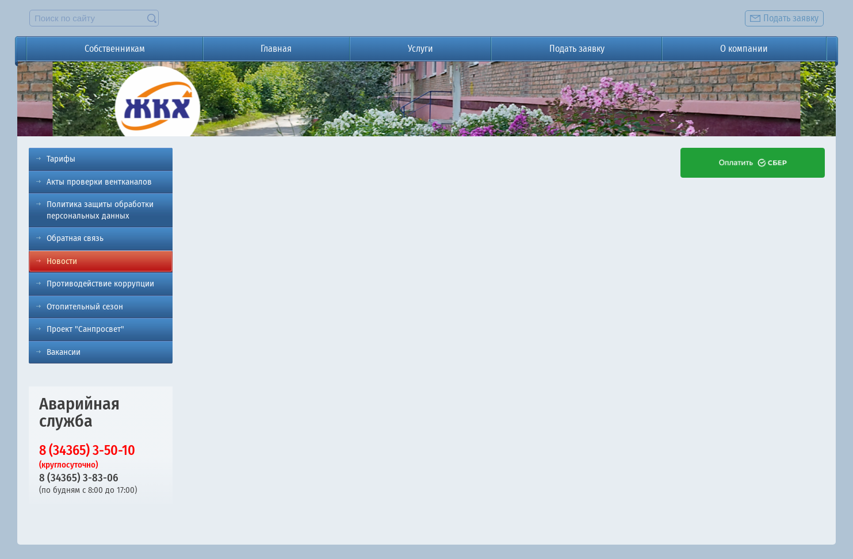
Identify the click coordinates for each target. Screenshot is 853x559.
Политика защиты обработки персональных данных (100, 210)
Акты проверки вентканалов (99, 182)
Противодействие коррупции (100, 283)
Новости (62, 261)
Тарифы (61, 159)
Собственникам (115, 48)
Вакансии (64, 352)
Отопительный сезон (85, 306)
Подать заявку (577, 48)
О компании (744, 48)
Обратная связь (75, 238)
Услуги (420, 48)
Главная (276, 48)
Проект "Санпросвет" (85, 329)
